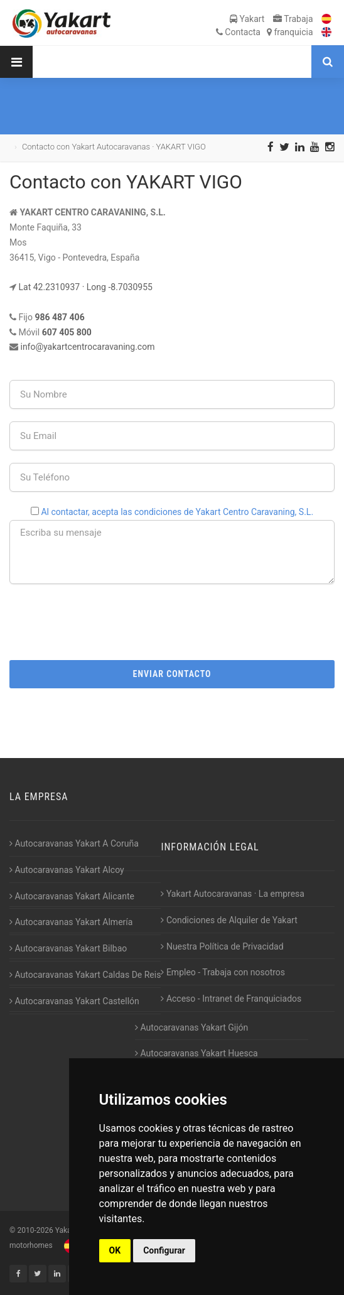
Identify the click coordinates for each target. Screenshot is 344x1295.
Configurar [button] (164, 1250)
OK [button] (115, 1250)
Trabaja (293, 19)
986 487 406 (59, 317)
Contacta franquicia (264, 32)
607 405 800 (67, 332)
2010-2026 (35, 1230)
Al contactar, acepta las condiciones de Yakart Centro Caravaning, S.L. (177, 512)
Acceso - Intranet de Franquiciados (231, 999)
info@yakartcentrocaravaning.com (87, 347)
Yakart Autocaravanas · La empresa (232, 894)
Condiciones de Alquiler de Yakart (229, 920)
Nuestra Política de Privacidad (222, 946)
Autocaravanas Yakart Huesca (196, 1053)
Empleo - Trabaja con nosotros (223, 972)
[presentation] (172, 621)
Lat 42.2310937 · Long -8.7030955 (85, 287)
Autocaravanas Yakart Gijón (191, 1027)
